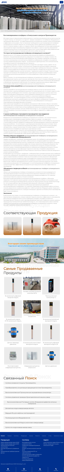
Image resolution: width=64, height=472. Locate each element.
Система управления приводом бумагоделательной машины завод (27, 397)
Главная (2, 30)
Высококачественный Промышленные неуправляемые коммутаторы (28, 392)
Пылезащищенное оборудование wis (17, 418)
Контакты (56, 469)
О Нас (40, 469)
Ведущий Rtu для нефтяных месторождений (20, 413)
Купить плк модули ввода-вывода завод (18, 427)
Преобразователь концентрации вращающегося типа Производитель (28, 387)
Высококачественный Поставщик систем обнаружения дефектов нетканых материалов (32, 402)
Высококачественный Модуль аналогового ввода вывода (24, 422)
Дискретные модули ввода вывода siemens (19, 408)
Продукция (24, 469)
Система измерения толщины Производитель (20, 383)
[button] (58, 226)
